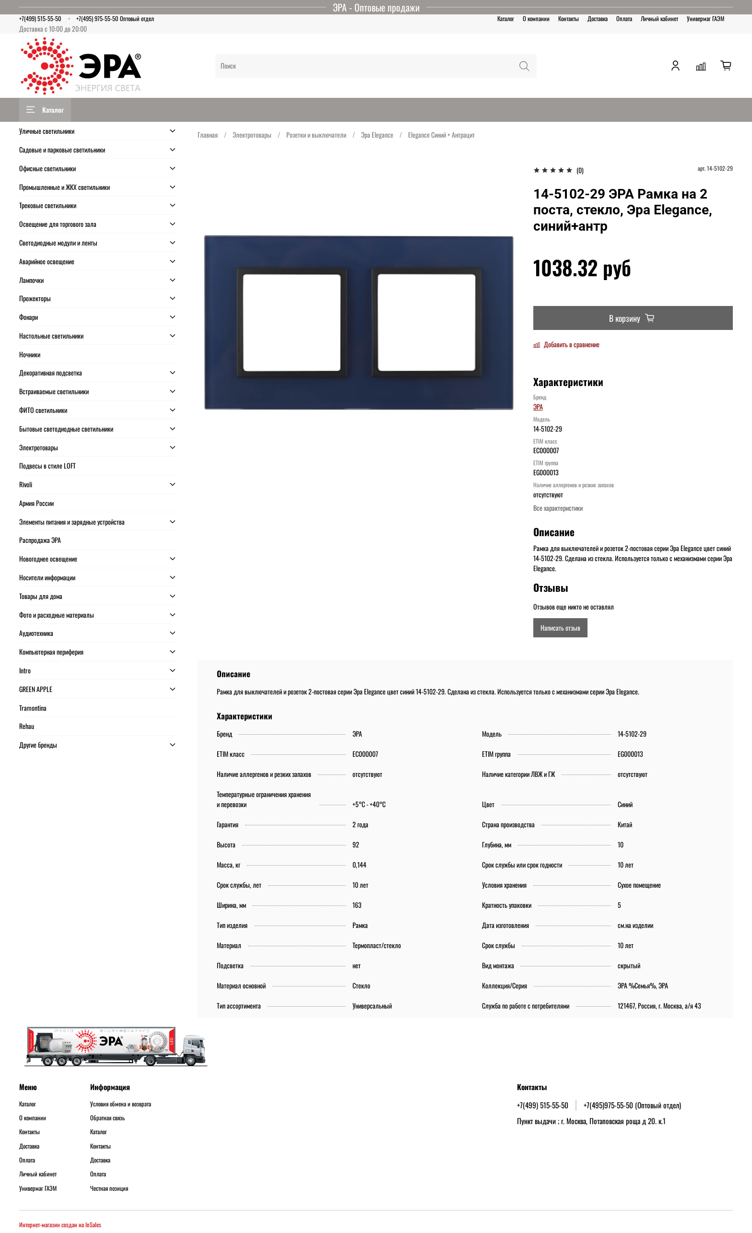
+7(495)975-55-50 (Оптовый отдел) (632, 1105)
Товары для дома (40, 596)
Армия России (36, 503)
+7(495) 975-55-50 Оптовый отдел (115, 18)
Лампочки (31, 280)
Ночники (29, 354)
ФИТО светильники (43, 410)
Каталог (505, 18)
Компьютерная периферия (51, 651)
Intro (25, 670)
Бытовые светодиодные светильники (66, 428)
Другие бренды (38, 745)
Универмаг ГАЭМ (705, 18)
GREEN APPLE (35, 689)
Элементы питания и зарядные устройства (72, 522)
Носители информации (47, 577)
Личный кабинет (659, 18)
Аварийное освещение (46, 261)
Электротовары (252, 134)
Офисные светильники (47, 168)
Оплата (624, 18)
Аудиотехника (36, 633)
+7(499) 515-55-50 (40, 18)
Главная (208, 134)
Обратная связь (107, 1118)
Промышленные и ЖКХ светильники (64, 187)
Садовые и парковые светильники (62, 149)
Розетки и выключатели (316, 134)
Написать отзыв (560, 627)
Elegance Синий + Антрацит (441, 134)
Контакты (568, 18)
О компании (536, 18)
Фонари (28, 317)
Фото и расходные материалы (56, 615)
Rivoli (25, 484)
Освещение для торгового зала (57, 224)
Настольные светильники (51, 335)
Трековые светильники (47, 205)
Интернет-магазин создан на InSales (60, 1224)
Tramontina (33, 708)
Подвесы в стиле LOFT (47, 465)
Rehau (26, 726)
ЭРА (538, 406)
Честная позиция (109, 1188)
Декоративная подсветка (50, 372)
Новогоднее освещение (48, 558)
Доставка (598, 18)
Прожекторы (35, 298)
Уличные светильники (46, 131)
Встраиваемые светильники (54, 391)
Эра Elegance (377, 134)
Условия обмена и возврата (120, 1104)
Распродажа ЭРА (40, 540)
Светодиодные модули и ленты (58, 242)
